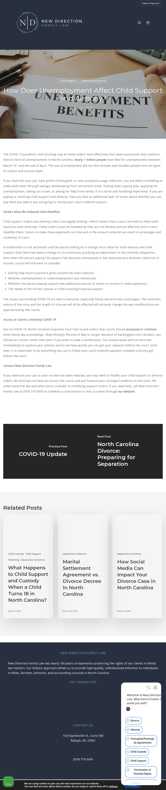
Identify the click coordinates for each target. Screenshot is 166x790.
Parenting (13, 559)
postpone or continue (141, 329)
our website (126, 391)
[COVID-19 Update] (43, 451)
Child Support (68, 80)
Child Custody (16, 553)
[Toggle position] (148, 686)
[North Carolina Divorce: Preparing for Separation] (123, 451)
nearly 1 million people (90, 160)
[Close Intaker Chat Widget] (155, 686)
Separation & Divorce (94, 80)
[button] (148, 22)
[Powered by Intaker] (138, 783)
